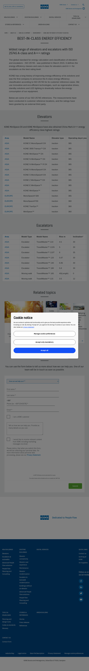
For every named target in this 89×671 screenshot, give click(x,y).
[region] (44, 335)
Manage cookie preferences (44, 334)
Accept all (44, 350)
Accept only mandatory (45, 342)
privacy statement (28, 327)
